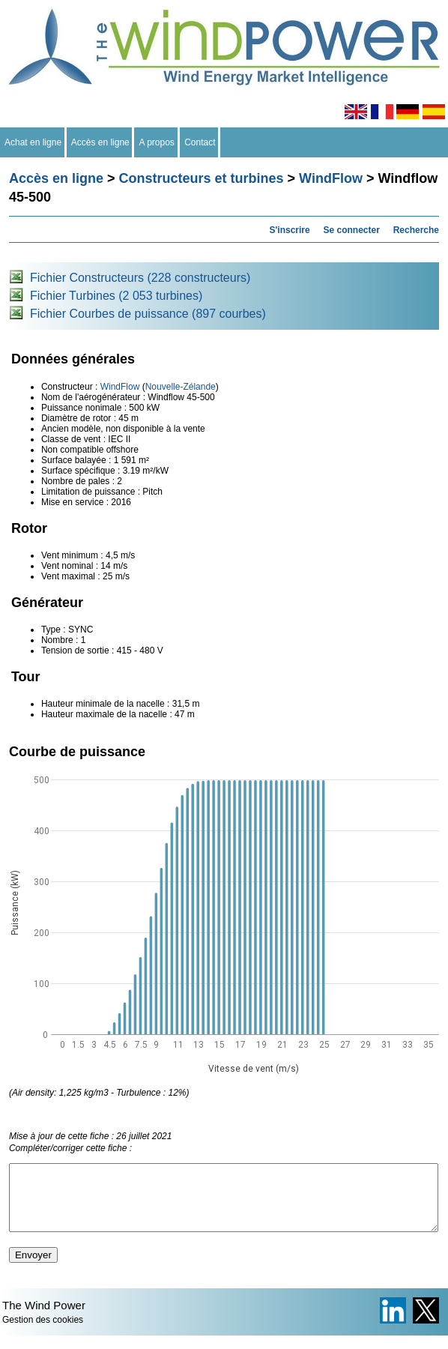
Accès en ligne (101, 142)
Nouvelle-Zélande (180, 386)
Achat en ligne (33, 142)
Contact (200, 142)
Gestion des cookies (42, 1333)
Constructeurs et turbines (201, 178)
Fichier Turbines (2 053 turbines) (116, 295)
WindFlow (331, 178)
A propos (156, 142)
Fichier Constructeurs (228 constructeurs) (140, 277)
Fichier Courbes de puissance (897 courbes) (148, 313)
